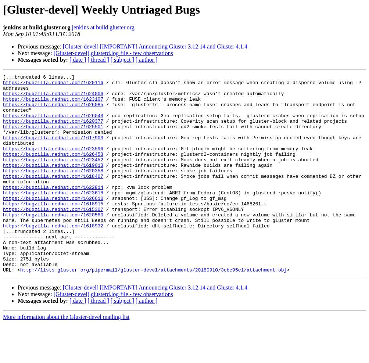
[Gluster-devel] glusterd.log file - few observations (113, 53)
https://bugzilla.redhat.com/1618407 (53, 197)
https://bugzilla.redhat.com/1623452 (53, 177)
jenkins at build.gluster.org (103, 27)
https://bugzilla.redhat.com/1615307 (53, 236)
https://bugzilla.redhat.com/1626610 (53, 223)
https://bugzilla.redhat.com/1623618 (53, 216)
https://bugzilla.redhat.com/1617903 (53, 150)
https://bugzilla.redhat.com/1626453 (53, 170)
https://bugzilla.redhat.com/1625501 (53, 137)
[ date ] (77, 60)
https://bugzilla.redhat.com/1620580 (53, 243)
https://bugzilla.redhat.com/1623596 (53, 164)
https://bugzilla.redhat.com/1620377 (53, 130)
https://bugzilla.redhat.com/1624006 (53, 97)
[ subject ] (122, 60)
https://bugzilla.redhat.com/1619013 (53, 183)
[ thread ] (98, 60)
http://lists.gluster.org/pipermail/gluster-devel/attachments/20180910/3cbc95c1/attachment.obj (153, 309)
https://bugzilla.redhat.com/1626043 (53, 124)
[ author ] (147, 60)
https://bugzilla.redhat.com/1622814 (53, 210)
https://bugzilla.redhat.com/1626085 (53, 111)
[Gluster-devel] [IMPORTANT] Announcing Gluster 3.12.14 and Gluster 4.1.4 (155, 46)
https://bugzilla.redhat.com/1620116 (53, 84)
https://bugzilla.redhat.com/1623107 (53, 104)
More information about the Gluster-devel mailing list (66, 356)
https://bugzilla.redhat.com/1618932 (53, 256)
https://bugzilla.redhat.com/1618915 (53, 230)
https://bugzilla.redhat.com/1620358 (53, 190)
